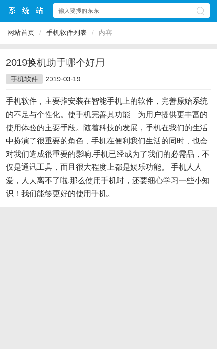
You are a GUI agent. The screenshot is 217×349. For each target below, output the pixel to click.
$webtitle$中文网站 (26, 10)
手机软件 (24, 79)
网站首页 (20, 32)
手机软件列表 (66, 32)
